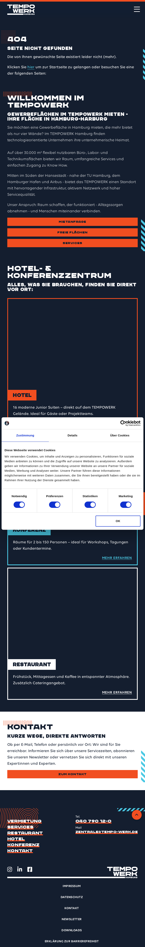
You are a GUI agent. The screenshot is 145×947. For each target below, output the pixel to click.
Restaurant (25, 833)
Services (72, 243)
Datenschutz (72, 897)
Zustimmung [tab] (25, 435)
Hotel (16, 839)
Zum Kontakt (72, 774)
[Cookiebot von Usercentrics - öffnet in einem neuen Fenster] (123, 423)
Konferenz (23, 845)
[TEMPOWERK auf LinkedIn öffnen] (19, 869)
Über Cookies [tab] (119, 435)
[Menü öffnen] (137, 9)
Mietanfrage (72, 222)
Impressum (72, 886)
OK (118, 521)
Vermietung (24, 821)
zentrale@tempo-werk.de (106, 832)
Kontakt (20, 851)
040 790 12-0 (93, 821)
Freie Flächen (72, 232)
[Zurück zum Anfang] (137, 815)
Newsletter (72, 919)
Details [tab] (72, 435)
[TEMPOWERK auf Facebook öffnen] (29, 869)
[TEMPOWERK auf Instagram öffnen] (9, 869)
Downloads (71, 930)
